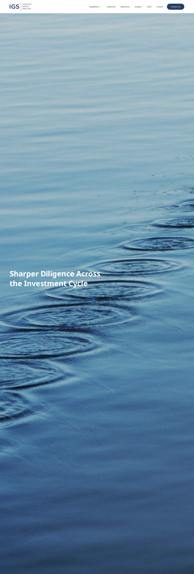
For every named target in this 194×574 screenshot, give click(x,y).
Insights (138, 6)
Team (149, 6)
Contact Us (176, 6)
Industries (111, 6)
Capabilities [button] (95, 6)
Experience (125, 6)
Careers (159, 6)
